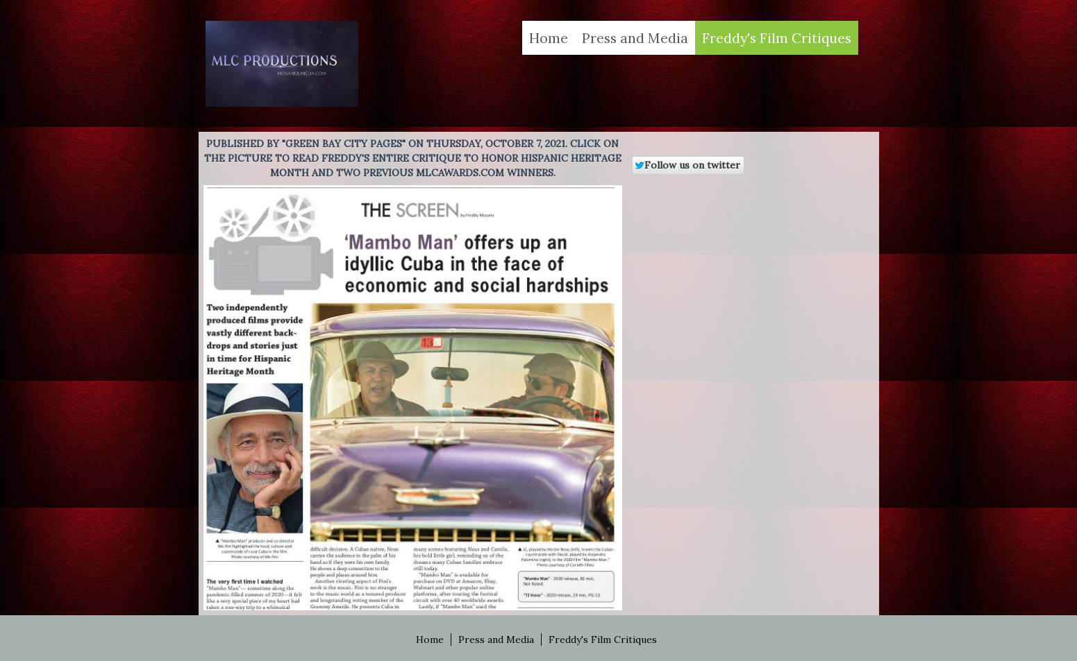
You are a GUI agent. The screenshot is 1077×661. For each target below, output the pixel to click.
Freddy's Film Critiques (776, 37)
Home (548, 37)
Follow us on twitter (687, 165)
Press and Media (635, 37)
